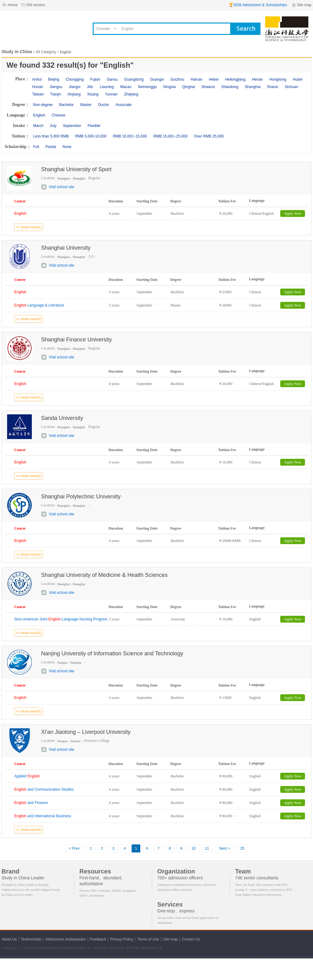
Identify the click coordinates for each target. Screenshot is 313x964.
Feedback (98, 939)
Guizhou (177, 79)
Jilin (90, 87)
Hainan (196, 79)
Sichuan (291, 87)
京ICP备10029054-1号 (144, 948)
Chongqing (75, 79)
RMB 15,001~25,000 (171, 136)
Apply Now (292, 213)
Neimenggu (147, 87)
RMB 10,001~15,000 (130, 136)
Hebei (213, 79)
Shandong (229, 87)
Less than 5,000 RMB (51, 136)
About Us (9, 939)
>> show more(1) (28, 227)
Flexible (93, 126)
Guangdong (134, 79)
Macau (125, 87)
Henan (257, 79)
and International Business (42, 816)
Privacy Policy (121, 939)
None (66, 147)
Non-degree (43, 105)
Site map (304, 5)
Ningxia (169, 87)
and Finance (31, 803)
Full (36, 147)
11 (207, 848)
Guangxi (157, 79)
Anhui (37, 79)
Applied (27, 776)
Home (13, 5)
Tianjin (55, 94)
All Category (46, 52)
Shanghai (252, 87)
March (38, 126)
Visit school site (61, 187)
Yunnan (111, 94)
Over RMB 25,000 (209, 136)
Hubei (297, 79)
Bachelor (66, 105)
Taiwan (38, 94)
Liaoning (107, 87)
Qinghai (188, 87)
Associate (124, 105)
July (53, 126)
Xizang (93, 94)
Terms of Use (148, 939)
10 (194, 848)
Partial (50, 147)
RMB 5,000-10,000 (90, 136)
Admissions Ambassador (65, 939)
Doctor (103, 105)
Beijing (53, 79)
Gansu (112, 79)
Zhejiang (131, 94)
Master (86, 105)
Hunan (37, 87)
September (72, 126)
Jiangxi (74, 87)
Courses (103, 29)
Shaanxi (208, 87)
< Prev (74, 848)
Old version (35, 5)
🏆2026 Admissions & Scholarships (258, 5)
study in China (75, 948)
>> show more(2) (28, 319)
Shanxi (272, 87)
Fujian (95, 79)
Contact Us (191, 939)
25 (242, 848)
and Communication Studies (44, 789)
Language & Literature (39, 305)
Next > (224, 848)
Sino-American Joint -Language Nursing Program (61, 619)
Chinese (58, 115)
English (39, 115)
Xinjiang (74, 94)
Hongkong (277, 79)
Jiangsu (55, 87)
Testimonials (31, 939)
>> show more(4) (28, 829)
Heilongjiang (235, 79)
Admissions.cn (50, 948)
